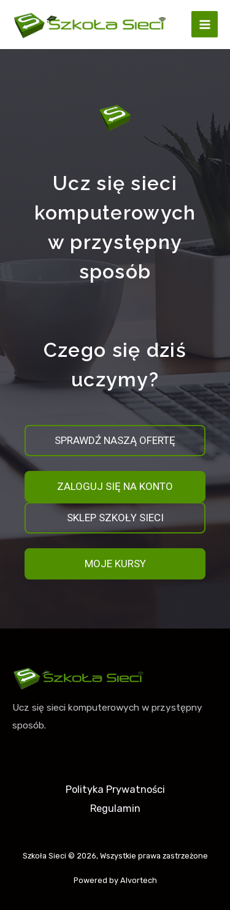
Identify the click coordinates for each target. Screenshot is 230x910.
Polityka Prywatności (115, 789)
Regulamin (115, 808)
